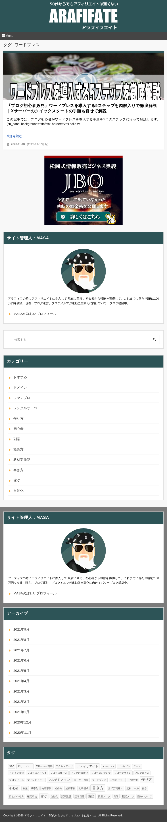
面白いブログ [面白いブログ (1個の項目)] (144, 796)
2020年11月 (22, 732)
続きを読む (14, 136)
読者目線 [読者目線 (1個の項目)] (79, 796)
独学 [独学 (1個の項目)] (144, 788)
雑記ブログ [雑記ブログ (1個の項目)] (128, 796)
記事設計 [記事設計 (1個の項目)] (66, 796)
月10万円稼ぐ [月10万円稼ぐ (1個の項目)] (115, 788)
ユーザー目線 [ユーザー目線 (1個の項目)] (81, 780)
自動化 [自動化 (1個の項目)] (54, 796)
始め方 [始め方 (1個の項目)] (58, 788)
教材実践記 (21, 460)
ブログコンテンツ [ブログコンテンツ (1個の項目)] (101, 772)
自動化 (18, 491)
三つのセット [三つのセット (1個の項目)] (117, 780)
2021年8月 (21, 639)
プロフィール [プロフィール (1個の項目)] (16, 780)
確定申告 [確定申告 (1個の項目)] (32, 796)
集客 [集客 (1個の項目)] (116, 796)
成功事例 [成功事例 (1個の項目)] (70, 788)
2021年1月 (21, 712)
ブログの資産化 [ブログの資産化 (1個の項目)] (79, 772)
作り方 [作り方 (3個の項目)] (146, 779)
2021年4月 (21, 681)
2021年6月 (21, 660)
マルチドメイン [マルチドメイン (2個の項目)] (59, 779)
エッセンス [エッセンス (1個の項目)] (108, 766)
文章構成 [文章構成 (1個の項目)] (83, 788)
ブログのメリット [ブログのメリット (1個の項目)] (37, 772)
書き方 (18, 470)
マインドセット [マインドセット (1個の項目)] (35, 780)
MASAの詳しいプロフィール (34, 314)
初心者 (18, 429)
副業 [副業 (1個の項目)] (25, 788)
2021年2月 (21, 701)
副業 (16, 439)
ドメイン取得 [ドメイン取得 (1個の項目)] (16, 772)
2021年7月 (21, 650)
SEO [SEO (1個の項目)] (11, 766)
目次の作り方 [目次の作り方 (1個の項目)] (16, 796)
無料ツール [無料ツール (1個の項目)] (132, 788)
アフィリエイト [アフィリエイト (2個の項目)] (87, 766)
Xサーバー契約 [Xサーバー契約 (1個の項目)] (44, 766)
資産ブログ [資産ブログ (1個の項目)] (104, 796)
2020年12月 (22, 722)
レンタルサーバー (26, 408)
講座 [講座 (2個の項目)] (91, 796)
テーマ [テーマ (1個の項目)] (137, 766)
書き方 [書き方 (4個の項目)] (98, 788)
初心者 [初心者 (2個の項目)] (14, 788)
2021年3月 (21, 691)
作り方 (18, 418)
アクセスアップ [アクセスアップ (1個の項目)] (64, 766)
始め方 (18, 449)
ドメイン (20, 387)
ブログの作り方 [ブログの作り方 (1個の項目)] (58, 772)
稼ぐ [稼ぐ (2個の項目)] (44, 796)
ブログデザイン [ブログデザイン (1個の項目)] (122, 772)
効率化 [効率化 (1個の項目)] (34, 788)
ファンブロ (21, 398)
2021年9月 (21, 629)
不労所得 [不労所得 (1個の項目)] (133, 780)
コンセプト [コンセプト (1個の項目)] (124, 766)
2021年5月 (21, 670)
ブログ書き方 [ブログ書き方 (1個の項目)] (142, 772)
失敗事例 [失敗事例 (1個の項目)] (46, 788)
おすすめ (20, 377)
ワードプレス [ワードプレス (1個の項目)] (99, 780)
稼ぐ (16, 480)
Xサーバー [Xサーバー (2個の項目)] (25, 766)
